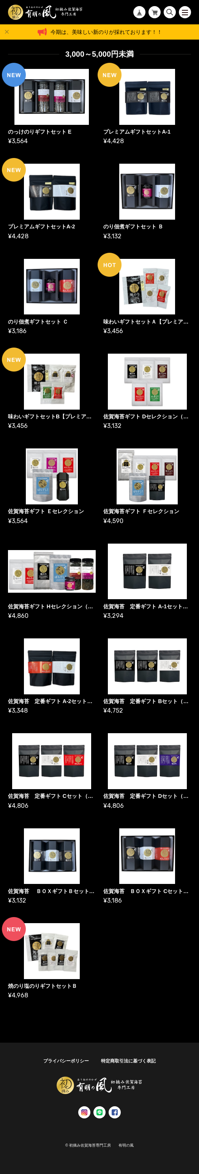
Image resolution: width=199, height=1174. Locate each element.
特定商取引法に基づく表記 (128, 1061)
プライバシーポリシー (66, 1061)
